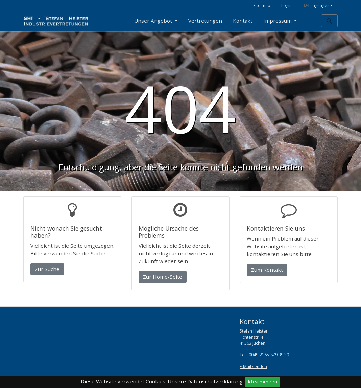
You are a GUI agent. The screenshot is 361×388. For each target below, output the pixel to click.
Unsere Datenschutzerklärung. (206, 381)
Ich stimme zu (262, 382)
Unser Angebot (153, 20)
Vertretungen (205, 20)
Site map (261, 5)
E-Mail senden (253, 366)
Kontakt (242, 20)
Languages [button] (316, 5)
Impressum (278, 20)
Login (286, 5)
